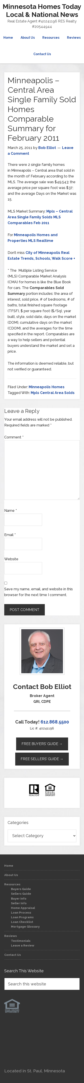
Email (10, 535)
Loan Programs (22, 917)
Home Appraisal (23, 908)
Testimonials (20, 940)
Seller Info (19, 903)
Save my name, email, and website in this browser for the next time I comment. (38, 592)
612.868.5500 (55, 722)
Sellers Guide (21, 893)
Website (11, 559)
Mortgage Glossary (25, 926)
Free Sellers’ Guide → (42, 759)
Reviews (10, 936)
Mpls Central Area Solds (53, 393)
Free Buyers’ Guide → (42, 744)
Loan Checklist (22, 922)
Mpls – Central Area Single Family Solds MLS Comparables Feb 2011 (40, 217)
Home (8, 865)
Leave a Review (22, 945)
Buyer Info (18, 898)
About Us (11, 875)
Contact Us (12, 954)
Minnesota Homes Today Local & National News (42, 10)
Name (10, 510)
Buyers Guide (21, 889)
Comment (14, 437)
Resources (12, 884)
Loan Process (21, 912)
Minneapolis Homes (47, 387)
